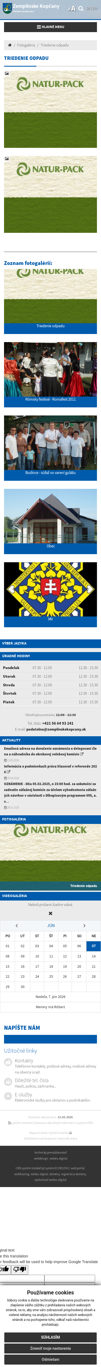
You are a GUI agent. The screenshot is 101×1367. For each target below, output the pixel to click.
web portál (78, 1168)
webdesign (41, 1158)
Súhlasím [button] (50, 1337)
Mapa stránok (38, 1133)
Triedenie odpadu (55, 45)
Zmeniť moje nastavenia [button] (50, 1348)
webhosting (21, 1174)
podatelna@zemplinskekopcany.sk (56, 729)
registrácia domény (73, 1174)
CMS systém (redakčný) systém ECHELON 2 (42, 1168)
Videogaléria (14, 896)
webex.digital (58, 1158)
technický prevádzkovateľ (50, 1152)
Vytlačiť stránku (60, 1133)
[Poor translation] (19, 1270)
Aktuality (11, 740)
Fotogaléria (26, 45)
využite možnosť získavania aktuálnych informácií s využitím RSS (50, 1123)
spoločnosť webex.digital (50, 1180)
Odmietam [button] (50, 1359)
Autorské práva (67, 1138)
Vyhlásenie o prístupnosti (40, 1138)
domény (55, 1174)
